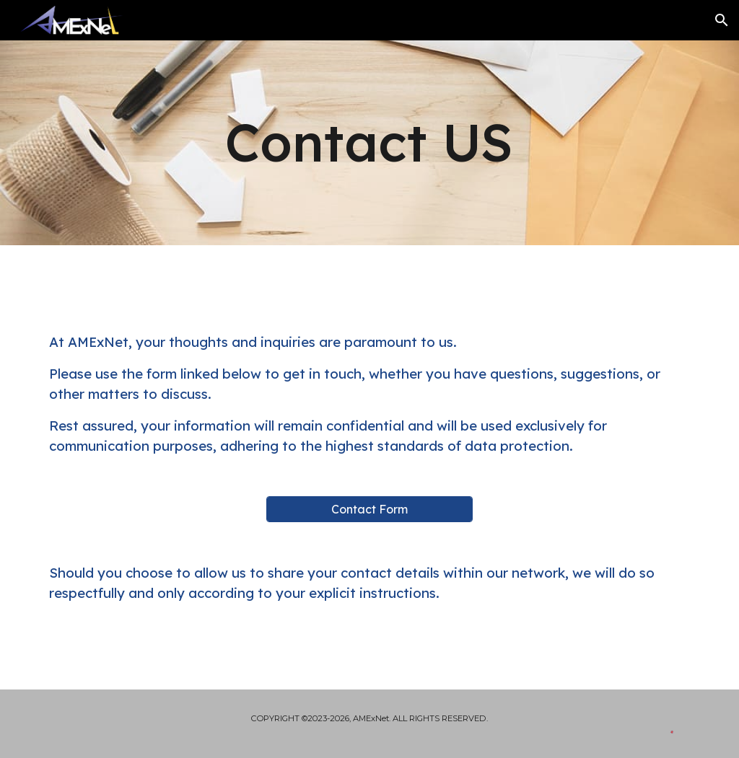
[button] (721, 20)
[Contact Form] (369, 509)
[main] (369, 142)
